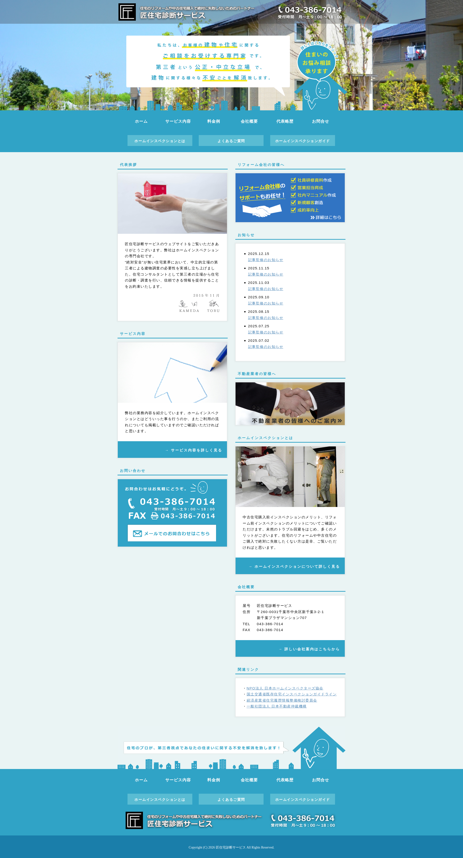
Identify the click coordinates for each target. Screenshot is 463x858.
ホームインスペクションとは (159, 141)
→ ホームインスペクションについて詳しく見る (294, 566)
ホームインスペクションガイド (302, 141)
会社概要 (249, 121)
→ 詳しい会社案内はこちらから (309, 649)
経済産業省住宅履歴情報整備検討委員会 (282, 700)
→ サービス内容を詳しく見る (193, 450)
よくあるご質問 (231, 141)
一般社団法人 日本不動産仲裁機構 (277, 706)
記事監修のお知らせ (265, 260)
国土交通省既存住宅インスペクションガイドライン (292, 694)
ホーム (141, 121)
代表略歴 (284, 121)
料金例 (213, 121)
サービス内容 (178, 121)
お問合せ (320, 121)
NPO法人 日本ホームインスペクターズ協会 (285, 688)
